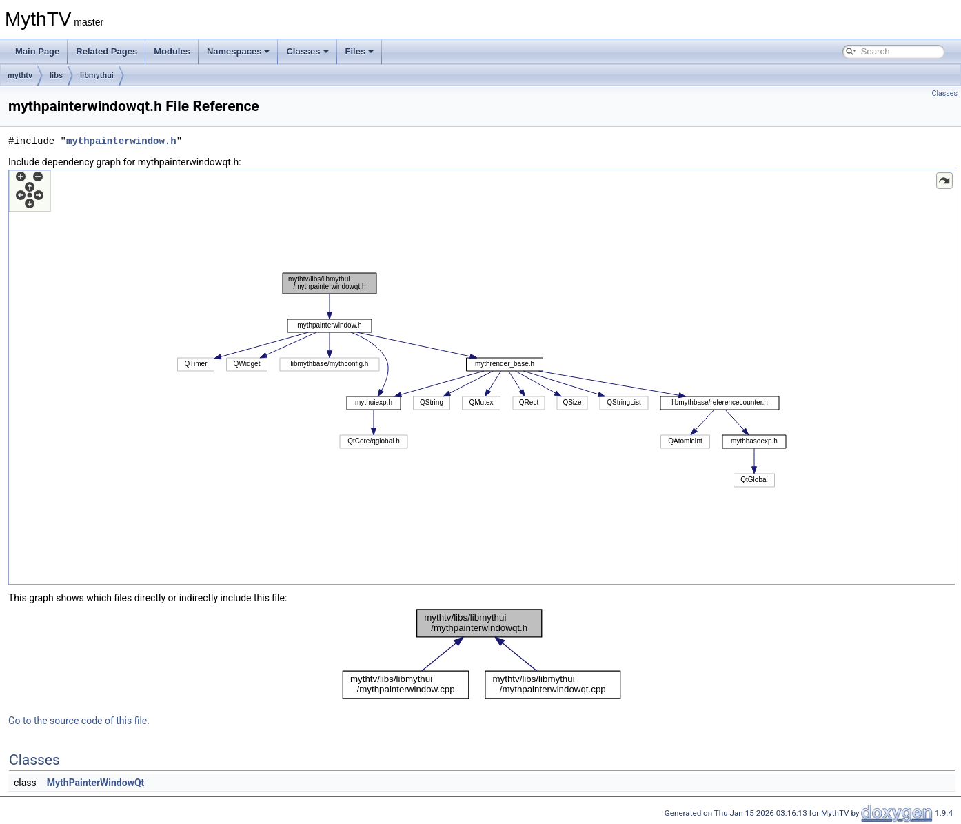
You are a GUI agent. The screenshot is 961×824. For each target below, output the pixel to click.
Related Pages (106, 51)
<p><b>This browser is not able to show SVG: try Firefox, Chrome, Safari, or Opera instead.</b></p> (482, 377)
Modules (172, 51)
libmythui (97, 75)
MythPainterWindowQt (96, 782)
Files (359, 51)
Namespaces (238, 51)
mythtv (20, 75)
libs (56, 75)
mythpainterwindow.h (121, 141)
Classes (307, 51)
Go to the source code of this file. (79, 720)
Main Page (37, 51)
